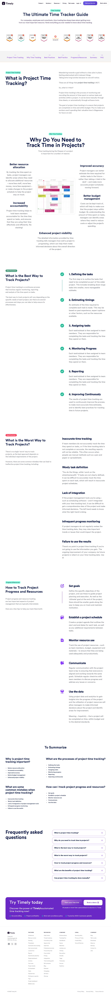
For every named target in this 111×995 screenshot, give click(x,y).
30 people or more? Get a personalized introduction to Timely (81, 907)
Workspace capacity (33, 976)
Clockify (61, 955)
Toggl (60, 958)
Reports (30, 953)
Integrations (47, 958)
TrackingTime (62, 938)
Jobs (92, 950)
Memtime (61, 945)
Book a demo (103, 3)
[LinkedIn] (9, 944)
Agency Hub (47, 943)
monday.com (62, 948)
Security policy (78, 935)
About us (93, 943)
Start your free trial (90, 3)
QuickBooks (62, 940)
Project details (31, 966)
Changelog (46, 971)
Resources (57, 3)
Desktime (61, 966)
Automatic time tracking (34, 945)
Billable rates (31, 983)
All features (31, 935)
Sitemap (46, 976)
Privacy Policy (80, 991)
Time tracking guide (49, 961)
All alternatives (63, 935)
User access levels (32, 948)
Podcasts (46, 968)
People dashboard (32, 958)
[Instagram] (15, 944)
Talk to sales (71, 3)
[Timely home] (7, 3)
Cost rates (30, 963)
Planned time (31, 973)
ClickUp (61, 950)
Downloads (93, 940)
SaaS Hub (46, 945)
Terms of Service (99, 991)
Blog (45, 966)
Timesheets (31, 943)
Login (78, 3)
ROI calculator (47, 963)
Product (41, 3)
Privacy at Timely (79, 938)
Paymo (61, 943)
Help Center (47, 935)
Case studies (47, 953)
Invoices (30, 961)
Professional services (49, 948)
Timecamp (62, 961)
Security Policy (89, 991)
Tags (29, 978)
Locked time (31, 950)
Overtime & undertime (33, 955)
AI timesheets (31, 968)
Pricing (64, 3)
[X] (12, 944)
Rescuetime (62, 953)
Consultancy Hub (48, 940)
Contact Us (93, 948)
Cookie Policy (78, 940)
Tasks (29, 971)
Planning (30, 940)
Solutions (49, 3)
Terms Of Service (79, 943)
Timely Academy (48, 938)
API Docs (46, 973)
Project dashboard (32, 981)
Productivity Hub (48, 950)
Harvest (61, 963)
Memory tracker (32, 938)
